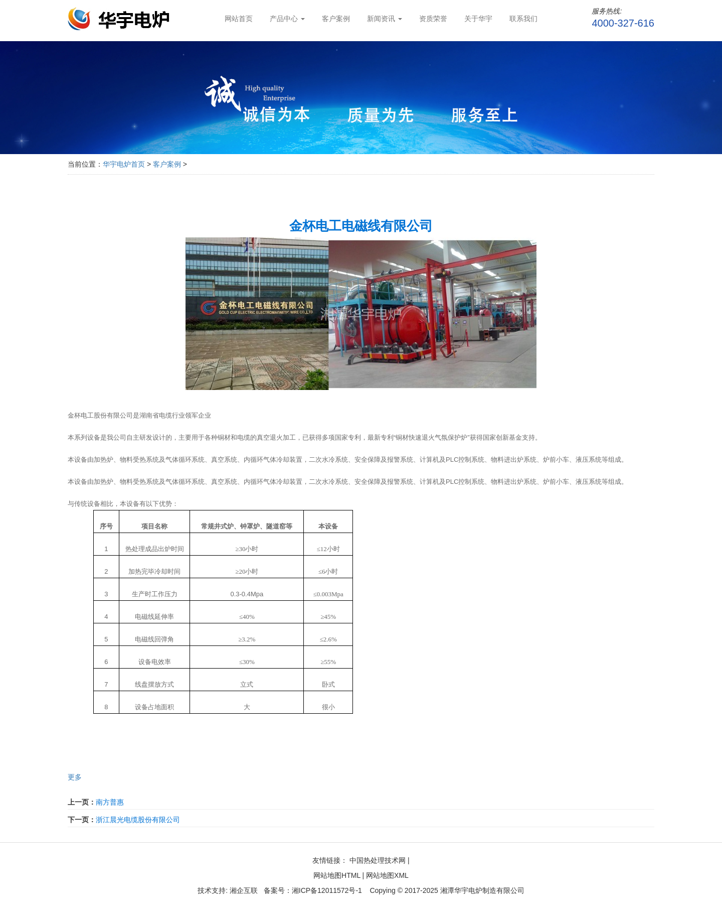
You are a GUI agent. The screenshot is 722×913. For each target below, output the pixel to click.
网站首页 (239, 19)
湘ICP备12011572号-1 (327, 890)
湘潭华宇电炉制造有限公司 (482, 890)
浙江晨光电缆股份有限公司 (138, 820)
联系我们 (523, 19)
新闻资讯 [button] (384, 19)
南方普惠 (110, 802)
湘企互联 (243, 890)
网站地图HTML (336, 875)
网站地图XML (387, 875)
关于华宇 (478, 19)
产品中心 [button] (287, 19)
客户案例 (336, 19)
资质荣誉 (433, 19)
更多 (75, 777)
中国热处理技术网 (377, 860)
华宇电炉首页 (124, 164)
